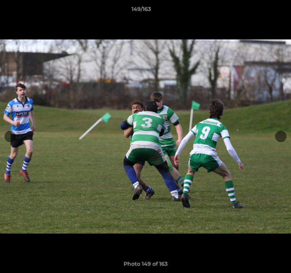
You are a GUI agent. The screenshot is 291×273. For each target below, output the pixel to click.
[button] (263, 11)
